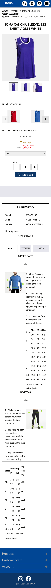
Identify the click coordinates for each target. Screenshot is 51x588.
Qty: (15, 162)
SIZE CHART (25, 136)
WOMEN (25, 248)
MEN (10, 248)
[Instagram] (21, 580)
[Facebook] (29, 580)
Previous (5, 119)
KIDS (41, 248)
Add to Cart (27, 175)
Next (45, 119)
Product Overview (25, 207)
